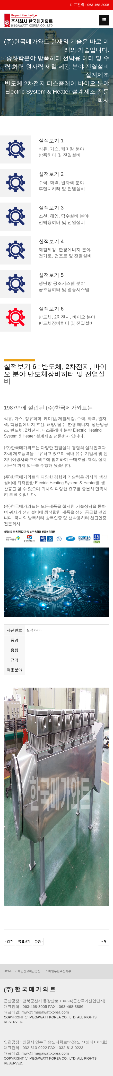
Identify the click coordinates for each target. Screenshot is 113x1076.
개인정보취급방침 (29, 971)
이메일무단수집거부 (58, 971)
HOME (8, 971)
